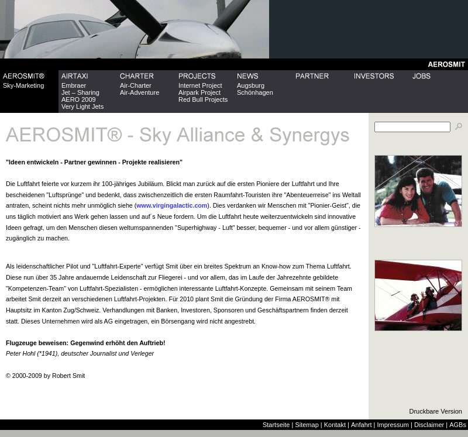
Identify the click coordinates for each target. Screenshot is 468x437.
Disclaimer (429, 424)
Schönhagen (255, 92)
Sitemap (306, 424)
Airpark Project (199, 92)
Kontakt (335, 424)
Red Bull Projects (203, 99)
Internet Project (200, 85)
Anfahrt (361, 424)
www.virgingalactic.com (171, 205)
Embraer (73, 85)
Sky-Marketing (23, 85)
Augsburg (250, 85)
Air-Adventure (139, 92)
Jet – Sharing (80, 92)
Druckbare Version (436, 411)
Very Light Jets (82, 106)
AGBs (457, 424)
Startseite (276, 424)
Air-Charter (136, 85)
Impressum (392, 424)
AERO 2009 (78, 99)
